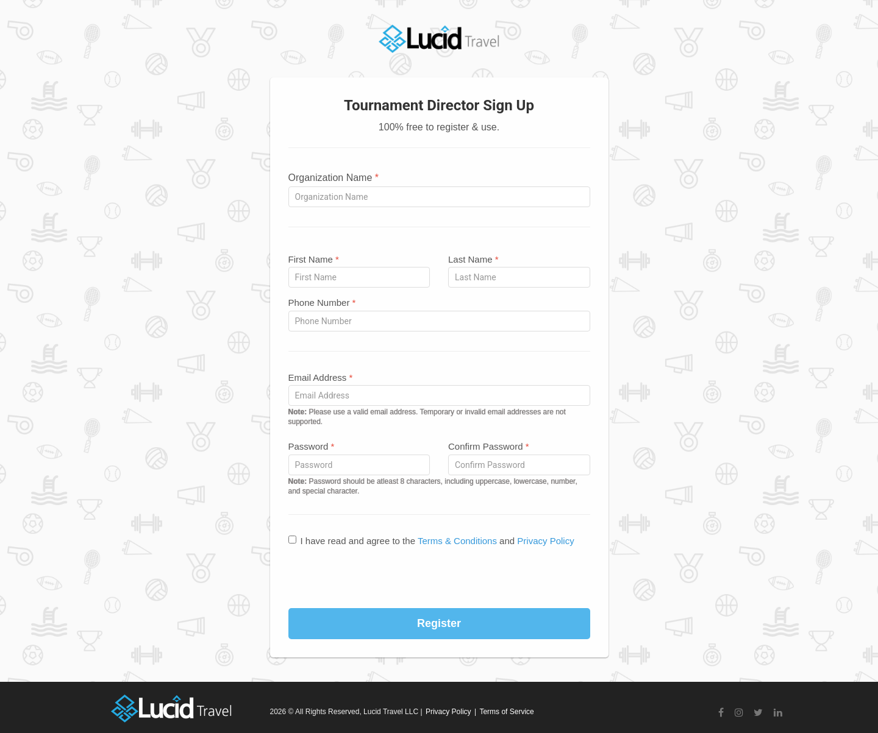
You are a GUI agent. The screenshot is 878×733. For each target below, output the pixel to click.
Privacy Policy (545, 541)
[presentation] (439, 578)
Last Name (473, 259)
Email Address (320, 377)
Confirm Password (488, 446)
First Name (313, 259)
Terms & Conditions (457, 541)
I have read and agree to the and (431, 541)
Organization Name (333, 177)
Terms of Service (506, 711)
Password (311, 446)
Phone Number (322, 302)
